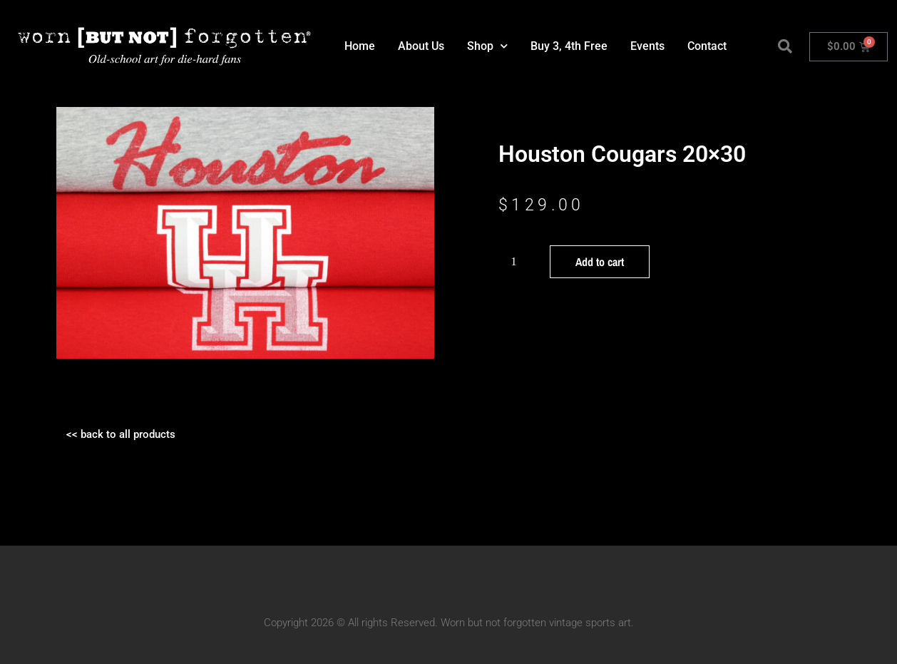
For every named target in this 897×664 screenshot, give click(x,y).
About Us (421, 46)
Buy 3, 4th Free (569, 46)
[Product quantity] (519, 261)
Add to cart (599, 262)
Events (647, 46)
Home (359, 46)
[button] (785, 46)
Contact (707, 46)
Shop (487, 46)
